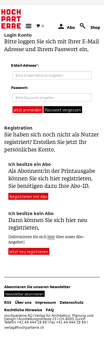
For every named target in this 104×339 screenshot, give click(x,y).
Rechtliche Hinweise (23, 309)
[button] (28, 26)
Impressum (45, 302)
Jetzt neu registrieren (28, 251)
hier (51, 237)
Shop (95, 27)
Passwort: (19, 87)
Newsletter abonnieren (24, 293)
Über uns (23, 302)
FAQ (50, 309)
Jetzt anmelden (28, 110)
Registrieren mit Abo (28, 196)
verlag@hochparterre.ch (24, 327)
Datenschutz (71, 302)
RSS (7, 302)
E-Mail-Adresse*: (25, 65)
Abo (71, 27)
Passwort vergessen (63, 110)
